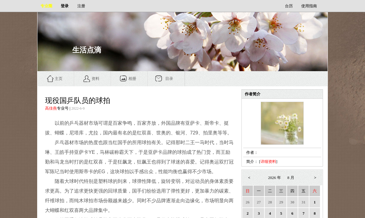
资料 (95, 78)
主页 (59, 78)
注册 (81, 6)
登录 (65, 6)
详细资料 (268, 161)
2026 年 (274, 177)
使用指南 (309, 6)
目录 (169, 78)
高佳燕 (51, 108)
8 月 (290, 177)
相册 (132, 78)
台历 (289, 6)
